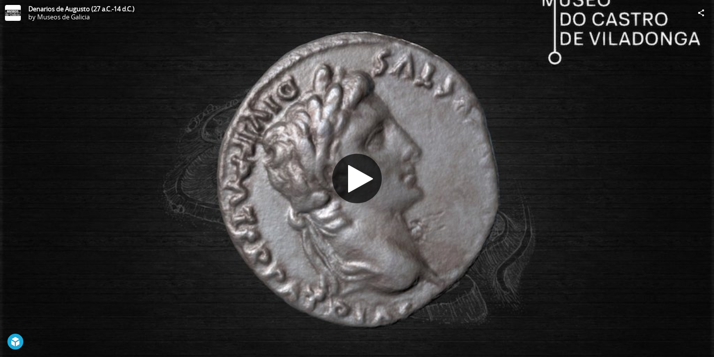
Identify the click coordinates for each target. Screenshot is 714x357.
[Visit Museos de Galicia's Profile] (13, 13)
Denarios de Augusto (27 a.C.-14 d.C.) (81, 8)
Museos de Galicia (63, 16)
